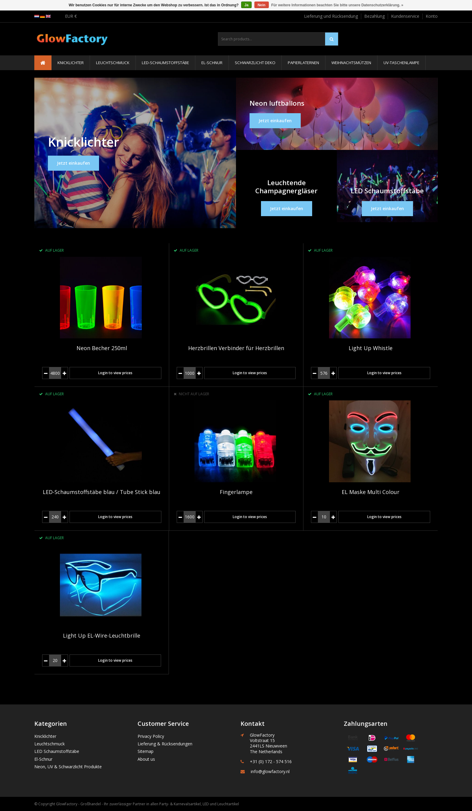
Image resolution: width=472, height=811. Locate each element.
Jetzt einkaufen (73, 163)
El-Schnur (211, 62)
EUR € (71, 16)
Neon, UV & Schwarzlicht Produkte (68, 766)
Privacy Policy (151, 736)
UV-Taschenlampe (401, 62)
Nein (262, 5)
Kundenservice (405, 16)
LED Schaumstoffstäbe (56, 751)
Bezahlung (374, 16)
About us (146, 759)
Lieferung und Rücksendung (331, 16)
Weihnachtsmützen (351, 62)
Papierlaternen (303, 62)
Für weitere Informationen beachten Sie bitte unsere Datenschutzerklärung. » (337, 5)
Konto (432, 16)
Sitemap (146, 751)
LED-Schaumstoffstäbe (165, 62)
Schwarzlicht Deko (255, 62)
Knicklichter (70, 62)
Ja (246, 5)
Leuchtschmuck (112, 62)
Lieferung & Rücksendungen (165, 744)
